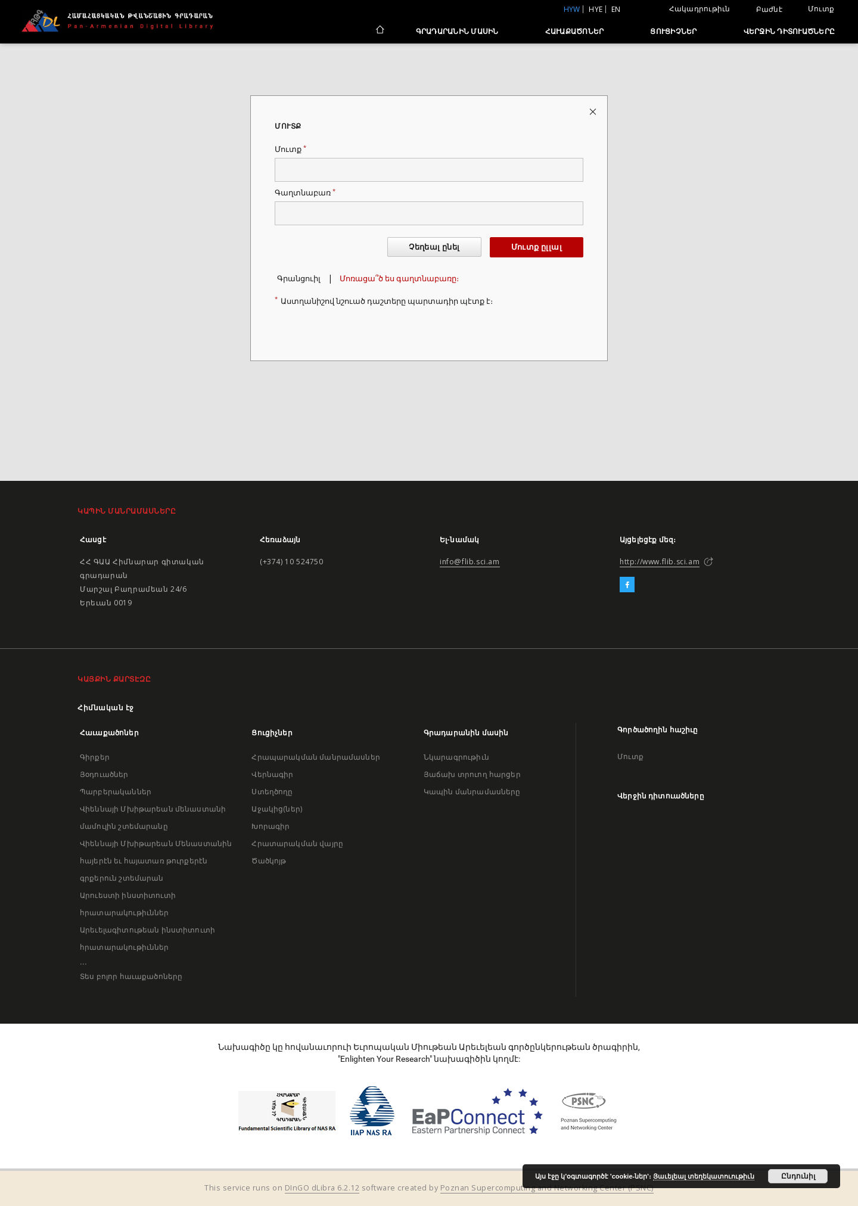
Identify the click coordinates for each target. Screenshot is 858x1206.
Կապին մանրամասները (472, 792)
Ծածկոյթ (268, 861)
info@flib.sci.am (470, 562)
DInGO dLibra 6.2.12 (322, 1188)
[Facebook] (627, 585)
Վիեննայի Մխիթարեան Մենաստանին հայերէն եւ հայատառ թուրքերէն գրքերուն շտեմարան (156, 860)
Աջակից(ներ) (276, 809)
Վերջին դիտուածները (789, 31)
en (616, 9)
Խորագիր (270, 826)
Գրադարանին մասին (457, 31)
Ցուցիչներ (673, 31)
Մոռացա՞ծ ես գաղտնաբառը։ (399, 278)
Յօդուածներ (104, 774)
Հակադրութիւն (699, 9)
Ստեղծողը (272, 792)
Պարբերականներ (115, 792)
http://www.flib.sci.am (660, 562)
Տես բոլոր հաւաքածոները (131, 976)
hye (595, 9)
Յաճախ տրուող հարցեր (472, 774)
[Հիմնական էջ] (379, 31)
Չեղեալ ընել (434, 247)
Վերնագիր (272, 774)
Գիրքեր (95, 757)
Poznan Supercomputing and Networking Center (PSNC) (547, 1188)
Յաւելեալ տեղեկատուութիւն (703, 1176)
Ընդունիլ (798, 1176)
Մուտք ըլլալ (536, 247)
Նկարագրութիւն (456, 757)
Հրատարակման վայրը (297, 843)
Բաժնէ (769, 9)
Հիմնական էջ (105, 708)
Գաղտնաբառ (305, 193)
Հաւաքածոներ (574, 31)
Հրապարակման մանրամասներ (315, 757)
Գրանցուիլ (299, 278)
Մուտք (821, 9)
